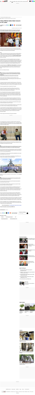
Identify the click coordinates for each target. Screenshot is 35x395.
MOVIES (17, 1)
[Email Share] (7, 25)
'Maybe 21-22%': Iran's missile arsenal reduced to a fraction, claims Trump (27, 272)
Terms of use (31, 391)
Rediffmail (17, 389)
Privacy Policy (20, 391)
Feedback (26, 391)
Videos (23, 389)
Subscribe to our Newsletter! (22, 212)
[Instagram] (31, 1)
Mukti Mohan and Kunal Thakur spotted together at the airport (25, 341)
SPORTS (21, 1)
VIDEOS (20, 330)
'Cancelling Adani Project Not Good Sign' (15, 205)
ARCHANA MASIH (2, 25)
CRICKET (19, 1)
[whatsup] (34, 1)
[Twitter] (30, 1)
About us (29, 391)
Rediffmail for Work (8, 389)
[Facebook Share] (12, 25)
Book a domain (13, 389)
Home (1, 18)
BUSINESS (14, 1)
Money (20, 389)
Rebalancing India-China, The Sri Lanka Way (31, 262)
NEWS (12, 1)
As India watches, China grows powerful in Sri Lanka (31, 245)
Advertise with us (13, 391)
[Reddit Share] (14, 25)
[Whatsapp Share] (9, 25)
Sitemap (23, 391)
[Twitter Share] (10, 25)
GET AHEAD (23, 1)
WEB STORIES (22, 302)
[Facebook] (33, 1)
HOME (10, 1)
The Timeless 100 (27, 389)
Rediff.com (9, 391)
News (3, 18)
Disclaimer (17, 391)
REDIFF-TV (26, 1)
